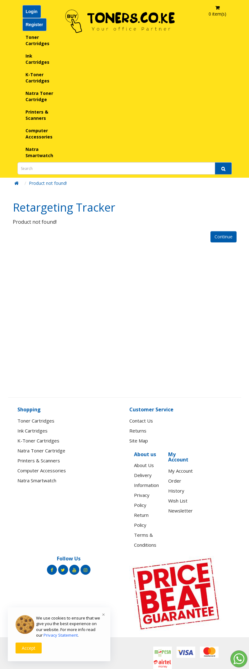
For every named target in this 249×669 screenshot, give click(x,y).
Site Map (138, 440)
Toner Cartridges (37, 40)
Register (34, 24)
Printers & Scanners (36, 115)
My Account (180, 471)
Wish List (177, 501)
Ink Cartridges (37, 59)
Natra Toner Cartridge (39, 96)
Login (32, 11)
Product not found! (48, 183)
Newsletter (180, 511)
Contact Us (141, 421)
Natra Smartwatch (39, 152)
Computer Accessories (39, 134)
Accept (28, 648)
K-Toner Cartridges (37, 78)
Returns (137, 431)
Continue (223, 237)
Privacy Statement (61, 635)
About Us (144, 465)
